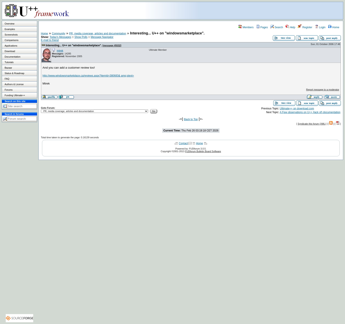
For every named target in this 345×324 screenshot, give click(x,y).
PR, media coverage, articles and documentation (97, 33)
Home (333, 27)
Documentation (12, 56)
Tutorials (9, 62)
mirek (60, 50)
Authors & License (14, 84)
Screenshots (11, 34)
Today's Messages (60, 37)
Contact (183, 143)
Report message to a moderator (322, 89)
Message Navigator (102, 37)
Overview (9, 23)
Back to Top (191, 119)
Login (320, 27)
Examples (10, 29)
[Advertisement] (288, 10)
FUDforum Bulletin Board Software (203, 151)
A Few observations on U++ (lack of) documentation (310, 112)
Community (58, 33)
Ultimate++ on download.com (297, 108)
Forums (9, 89)
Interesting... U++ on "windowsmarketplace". (74, 45)
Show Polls (80, 37)
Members (245, 27)
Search (276, 27)
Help (290, 27)
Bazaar (8, 67)
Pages (262, 27)
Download (10, 51)
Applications (11, 45)
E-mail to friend (50, 40)
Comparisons (11, 40)
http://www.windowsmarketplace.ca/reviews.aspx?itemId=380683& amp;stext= (88, 75)
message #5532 (111, 45)
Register (305, 27)
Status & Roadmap (14, 73)
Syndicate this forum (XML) (312, 123)
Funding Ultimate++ (15, 95)
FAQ (7, 78)
